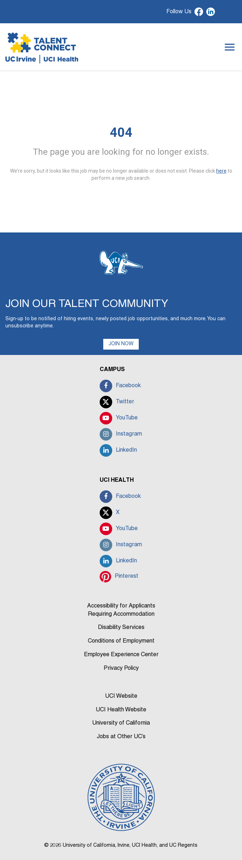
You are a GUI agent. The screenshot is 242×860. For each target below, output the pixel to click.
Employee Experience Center (121, 654)
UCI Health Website (121, 709)
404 (121, 132)
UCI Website (121, 696)
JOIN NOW (121, 344)
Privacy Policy (121, 668)
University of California (121, 723)
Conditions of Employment (121, 641)
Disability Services (121, 627)
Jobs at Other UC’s (121, 736)
